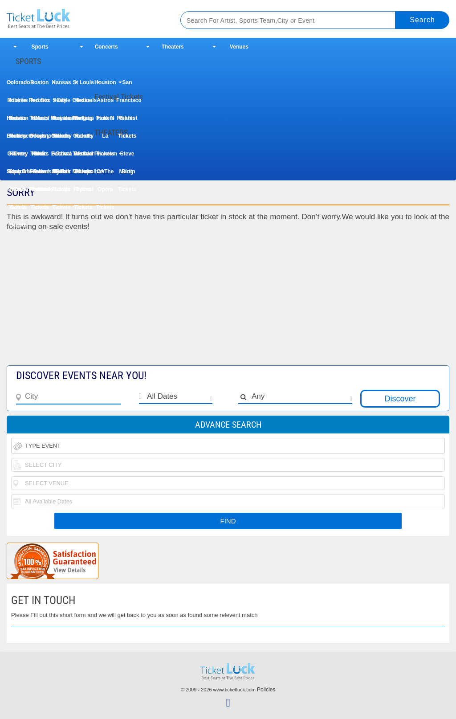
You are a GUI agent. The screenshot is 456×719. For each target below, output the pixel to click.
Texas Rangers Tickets (83, 103)
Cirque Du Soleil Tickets (17, 174)
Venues (239, 47)
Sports (40, 47)
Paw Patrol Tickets (61, 157)
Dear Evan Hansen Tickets (39, 157)
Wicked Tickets (83, 157)
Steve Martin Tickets (127, 157)
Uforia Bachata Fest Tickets (61, 139)
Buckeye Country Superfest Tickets (17, 139)
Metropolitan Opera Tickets (83, 174)
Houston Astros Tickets (105, 85)
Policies (266, 689)
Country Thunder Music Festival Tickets (83, 139)
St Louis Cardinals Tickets (83, 85)
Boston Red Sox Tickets (39, 85)
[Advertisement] (228, 303)
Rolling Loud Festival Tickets (83, 121)
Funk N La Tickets (105, 121)
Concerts (106, 47)
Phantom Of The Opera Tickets (105, 157)
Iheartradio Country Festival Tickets (61, 121)
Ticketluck (84, 19)
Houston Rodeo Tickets (17, 121)
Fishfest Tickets (127, 121)
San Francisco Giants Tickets (127, 85)
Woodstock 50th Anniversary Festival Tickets (39, 139)
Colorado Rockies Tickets (17, 85)
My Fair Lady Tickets (61, 174)
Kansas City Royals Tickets (61, 85)
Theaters (173, 47)
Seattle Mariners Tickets (61, 103)
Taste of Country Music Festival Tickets (39, 121)
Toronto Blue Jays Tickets (39, 103)
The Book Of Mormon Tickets (17, 157)
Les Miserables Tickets (39, 174)
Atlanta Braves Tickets (17, 103)
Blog (128, 171)
